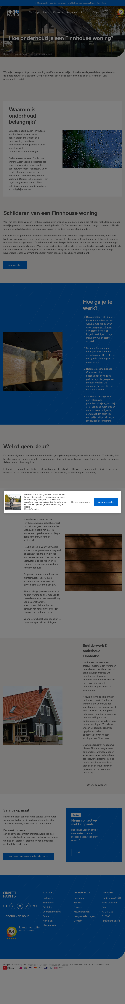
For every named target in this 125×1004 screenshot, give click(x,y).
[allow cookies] (106, 502)
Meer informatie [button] (31, 509)
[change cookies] (81, 502)
